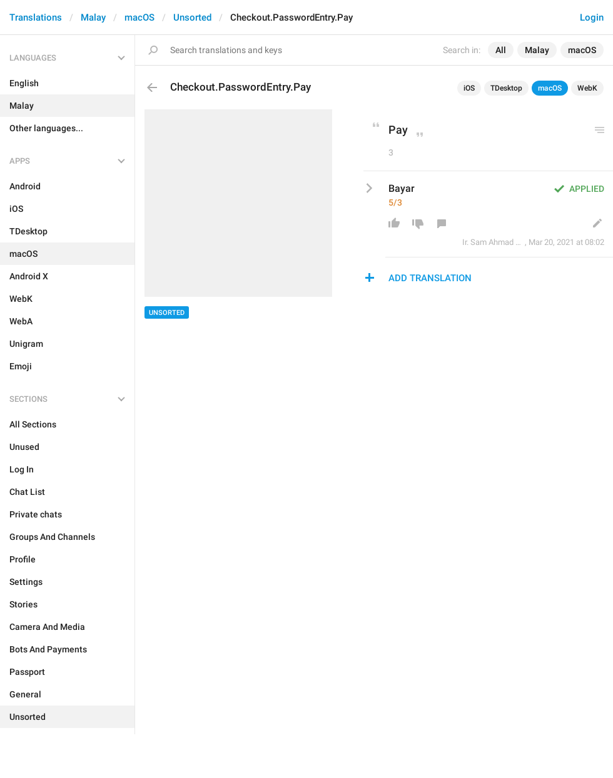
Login (592, 17)
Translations (35, 17)
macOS (139, 17)
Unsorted (192, 17)
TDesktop (506, 88)
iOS (469, 88)
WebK (587, 88)
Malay (93, 17)
